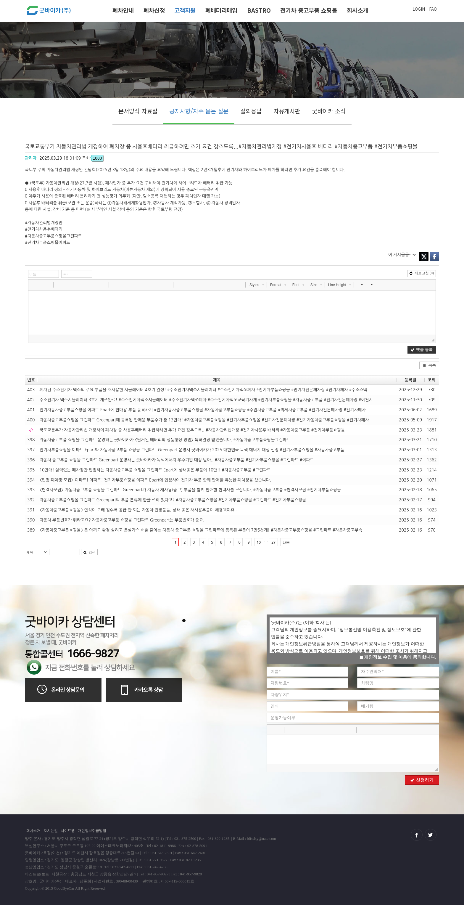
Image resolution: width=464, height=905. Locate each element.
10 (259, 542)
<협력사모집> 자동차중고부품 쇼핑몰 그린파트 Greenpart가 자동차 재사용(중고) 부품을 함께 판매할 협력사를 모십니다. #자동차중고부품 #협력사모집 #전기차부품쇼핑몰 (190, 490)
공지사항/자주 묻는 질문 (198, 111)
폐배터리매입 (221, 10)
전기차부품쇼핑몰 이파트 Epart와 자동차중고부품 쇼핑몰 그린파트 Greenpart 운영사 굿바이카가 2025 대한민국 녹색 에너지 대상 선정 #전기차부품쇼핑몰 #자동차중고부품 (191, 450)
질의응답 (251, 111)
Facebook (434, 256)
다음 (286, 542)
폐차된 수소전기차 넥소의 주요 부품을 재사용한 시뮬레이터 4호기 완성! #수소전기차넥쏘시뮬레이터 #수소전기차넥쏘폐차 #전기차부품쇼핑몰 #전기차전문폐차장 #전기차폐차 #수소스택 (203, 390)
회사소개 (357, 10)
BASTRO (259, 10)
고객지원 (185, 10)
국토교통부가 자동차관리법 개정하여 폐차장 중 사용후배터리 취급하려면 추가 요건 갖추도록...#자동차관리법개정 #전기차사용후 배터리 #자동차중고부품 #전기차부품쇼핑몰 (192, 430)
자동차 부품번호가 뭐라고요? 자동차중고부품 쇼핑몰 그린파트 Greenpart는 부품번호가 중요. (121, 520)
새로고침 (421, 273)
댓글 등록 (421, 349)
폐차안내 (123, 10)
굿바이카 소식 (329, 111)
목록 (429, 365)
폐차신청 (154, 10)
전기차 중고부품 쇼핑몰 (308, 10)
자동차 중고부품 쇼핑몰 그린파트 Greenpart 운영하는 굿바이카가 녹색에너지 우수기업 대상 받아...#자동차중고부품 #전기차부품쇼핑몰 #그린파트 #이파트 (176, 460)
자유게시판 (286, 111)
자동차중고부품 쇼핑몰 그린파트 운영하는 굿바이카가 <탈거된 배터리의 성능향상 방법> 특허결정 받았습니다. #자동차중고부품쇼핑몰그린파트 (164, 440)
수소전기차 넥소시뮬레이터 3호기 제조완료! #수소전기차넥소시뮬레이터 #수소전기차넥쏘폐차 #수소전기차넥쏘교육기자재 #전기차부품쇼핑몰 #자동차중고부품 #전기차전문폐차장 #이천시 (206, 400)
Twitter (423, 256)
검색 (89, 552)
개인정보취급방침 (92, 830)
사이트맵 (68, 830)
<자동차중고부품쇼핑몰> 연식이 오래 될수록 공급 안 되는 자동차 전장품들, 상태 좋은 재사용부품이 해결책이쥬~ (138, 510)
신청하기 (422, 780)
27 (273, 542)
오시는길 (51, 830)
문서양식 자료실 (137, 111)
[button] (33, 284)
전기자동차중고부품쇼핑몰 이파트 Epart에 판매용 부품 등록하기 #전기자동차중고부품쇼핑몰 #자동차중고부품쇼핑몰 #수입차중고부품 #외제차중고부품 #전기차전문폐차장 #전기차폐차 (202, 410)
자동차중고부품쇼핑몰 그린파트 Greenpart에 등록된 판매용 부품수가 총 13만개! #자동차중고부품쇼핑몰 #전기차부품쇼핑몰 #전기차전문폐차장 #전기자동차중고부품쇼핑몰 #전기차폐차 (204, 420)
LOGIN (419, 9)
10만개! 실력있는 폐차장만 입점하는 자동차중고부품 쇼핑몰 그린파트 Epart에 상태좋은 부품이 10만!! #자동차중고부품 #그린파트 (155, 470)
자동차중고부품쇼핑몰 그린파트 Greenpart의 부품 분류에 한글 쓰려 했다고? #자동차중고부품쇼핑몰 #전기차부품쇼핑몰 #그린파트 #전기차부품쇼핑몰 (172, 500)
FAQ (433, 9)
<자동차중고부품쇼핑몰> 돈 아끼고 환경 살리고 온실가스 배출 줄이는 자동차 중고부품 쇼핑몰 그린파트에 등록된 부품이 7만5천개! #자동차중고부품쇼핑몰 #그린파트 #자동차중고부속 (200, 530)
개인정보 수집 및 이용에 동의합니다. (398, 657)
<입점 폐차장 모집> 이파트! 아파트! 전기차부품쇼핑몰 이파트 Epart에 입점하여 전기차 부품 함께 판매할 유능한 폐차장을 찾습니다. (155, 480)
